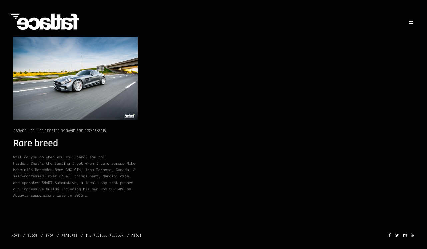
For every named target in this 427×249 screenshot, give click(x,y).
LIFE (39, 130)
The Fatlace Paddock (105, 235)
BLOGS (33, 235)
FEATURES (70, 235)
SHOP (50, 235)
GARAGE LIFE (23, 130)
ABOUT (137, 235)
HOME (16, 235)
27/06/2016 (96, 130)
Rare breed (35, 143)
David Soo (74, 130)
